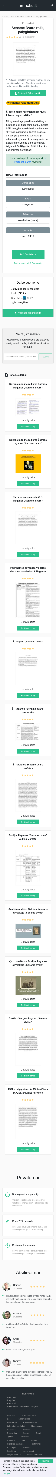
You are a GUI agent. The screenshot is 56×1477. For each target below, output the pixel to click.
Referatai (11, 1440)
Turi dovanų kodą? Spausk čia (28, 263)
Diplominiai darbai (28, 1415)
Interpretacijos (24, 1419)
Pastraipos (11, 1447)
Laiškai (34, 1440)
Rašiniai (26, 1429)
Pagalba (11, 1400)
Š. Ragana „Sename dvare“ (28, 641)
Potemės (26, 1447)
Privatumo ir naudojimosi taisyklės (23, 1406)
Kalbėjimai (11, 1451)
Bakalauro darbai (34, 1454)
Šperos (26, 1433)
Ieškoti (45, 356)
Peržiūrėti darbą (28, 254)
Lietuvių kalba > (9, 16)
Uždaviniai (24, 1437)
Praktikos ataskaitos (15, 1444)
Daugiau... (7, 1473)
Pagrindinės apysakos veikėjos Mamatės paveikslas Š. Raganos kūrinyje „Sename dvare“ (28, 571)
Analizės (10, 1415)
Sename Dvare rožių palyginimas (32, 16)
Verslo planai (28, 1451)
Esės (9, 1419)
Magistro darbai (14, 1454)
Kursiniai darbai (30, 1422)
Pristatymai (35, 1444)
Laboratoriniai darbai (16, 1426)
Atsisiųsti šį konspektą (28, 93)
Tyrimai (10, 1437)
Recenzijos (12, 1433)
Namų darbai (36, 1426)
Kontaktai (11, 1403)
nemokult (28, 5)
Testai (38, 1433)
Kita (23, 1440)
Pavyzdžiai (11, 1429)
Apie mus (11, 1397)
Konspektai (28, 189)
